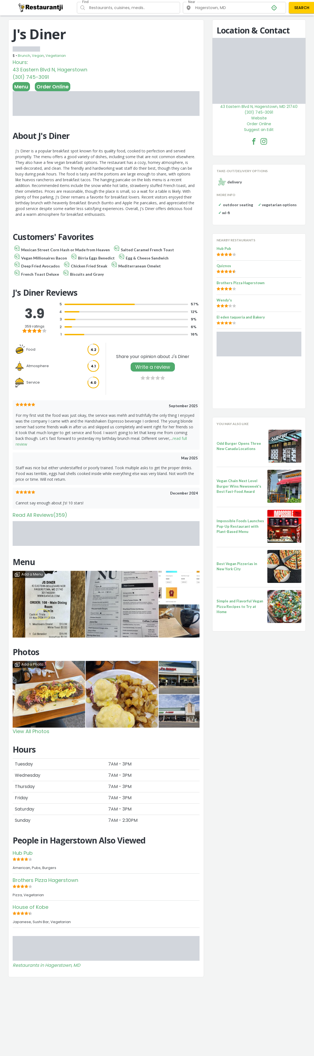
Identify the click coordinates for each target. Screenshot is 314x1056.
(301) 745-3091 (31, 77)
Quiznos (224, 266)
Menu (21, 86)
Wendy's (224, 300)
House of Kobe (30, 907)
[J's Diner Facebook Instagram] (263, 141)
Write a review (152, 367)
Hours (20, 62)
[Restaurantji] (40, 7)
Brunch (24, 55)
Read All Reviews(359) (40, 515)
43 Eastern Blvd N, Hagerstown (50, 69)
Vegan (38, 55)
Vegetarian (56, 55)
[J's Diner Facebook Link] (254, 141)
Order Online (53, 86)
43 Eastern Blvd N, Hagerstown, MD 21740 (259, 106)
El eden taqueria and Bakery (241, 317)
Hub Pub (23, 853)
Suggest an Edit (259, 129)
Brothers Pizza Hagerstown (45, 880)
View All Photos (31, 731)
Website (259, 118)
